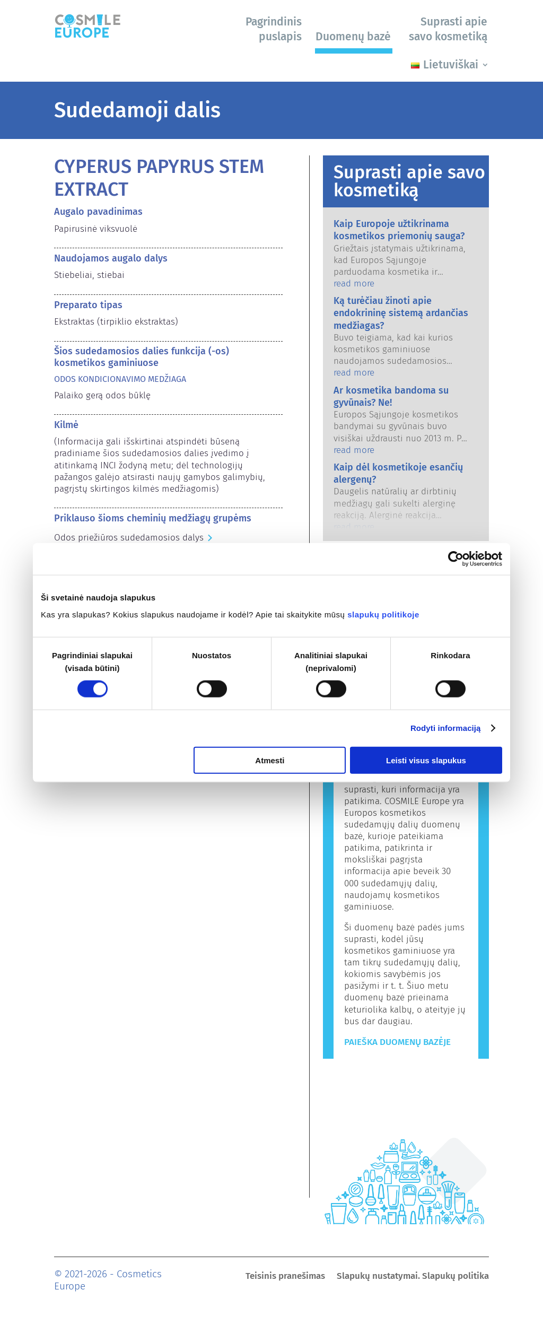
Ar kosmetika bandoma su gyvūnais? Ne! (391, 396)
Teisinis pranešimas (285, 1277)
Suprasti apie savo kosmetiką (448, 29)
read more (354, 283)
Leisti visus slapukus (426, 759)
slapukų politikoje (383, 613)
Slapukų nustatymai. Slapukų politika (413, 1277)
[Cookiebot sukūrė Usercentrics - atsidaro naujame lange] (455, 559)
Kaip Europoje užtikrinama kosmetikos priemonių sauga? (399, 230)
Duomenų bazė (353, 36)
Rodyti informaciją (445, 728)
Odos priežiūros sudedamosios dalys (129, 537)
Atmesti (269, 759)
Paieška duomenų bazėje (397, 1042)
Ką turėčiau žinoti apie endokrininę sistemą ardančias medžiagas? (401, 313)
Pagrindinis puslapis (274, 29)
